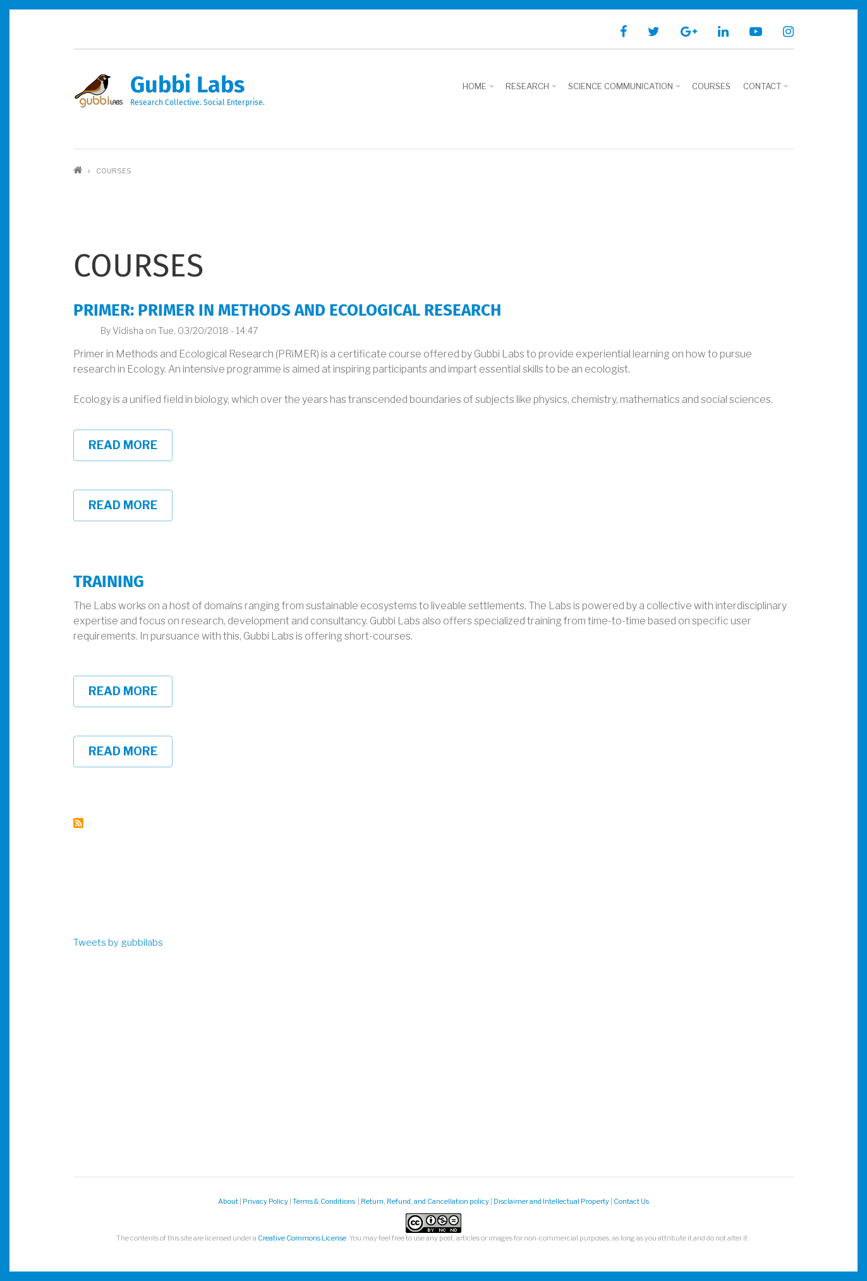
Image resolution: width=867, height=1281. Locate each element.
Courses (711, 86)
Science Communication (625, 90)
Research (532, 90)
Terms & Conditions (324, 1201)
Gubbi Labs (187, 85)
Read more (130, 449)
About (228, 1201)
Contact (767, 90)
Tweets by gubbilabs (118, 942)
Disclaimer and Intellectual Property (551, 1201)
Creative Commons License (302, 1238)
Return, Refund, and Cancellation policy (425, 1201)
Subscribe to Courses (78, 823)
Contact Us (631, 1201)
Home (479, 90)
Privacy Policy (265, 1201)
